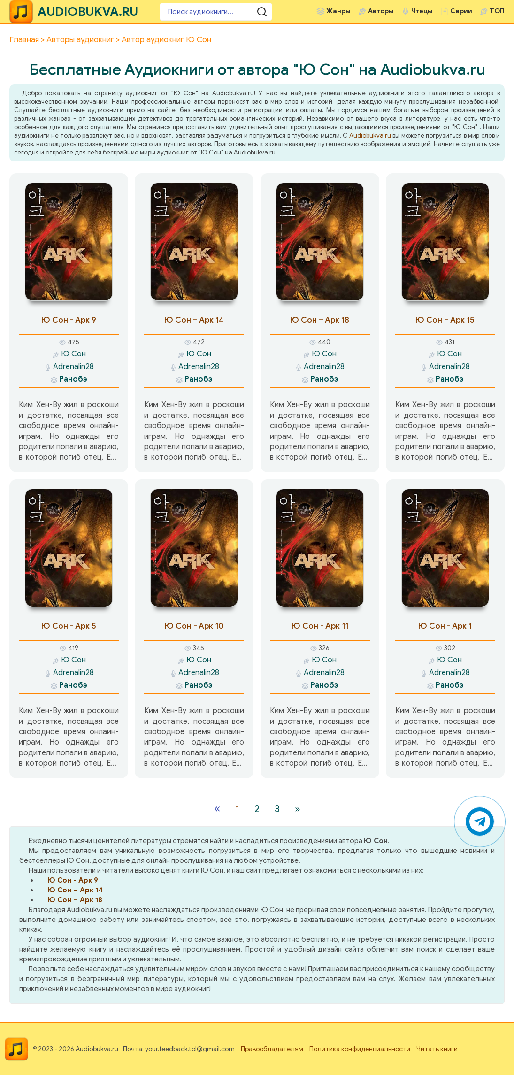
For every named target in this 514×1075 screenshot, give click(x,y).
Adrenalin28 (73, 366)
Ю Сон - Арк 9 (68, 320)
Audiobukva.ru (370, 135)
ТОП (497, 11)
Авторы (381, 11)
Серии (461, 11)
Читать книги (437, 1049)
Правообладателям (272, 1049)
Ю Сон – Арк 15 (445, 320)
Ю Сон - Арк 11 (320, 626)
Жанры (338, 11)
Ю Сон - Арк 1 (445, 626)
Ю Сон (73, 354)
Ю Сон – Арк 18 (319, 320)
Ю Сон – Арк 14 (194, 320)
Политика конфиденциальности (359, 1049)
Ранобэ (73, 379)
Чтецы (422, 11)
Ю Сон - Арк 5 (68, 626)
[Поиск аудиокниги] (216, 12)
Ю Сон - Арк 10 (194, 626)
